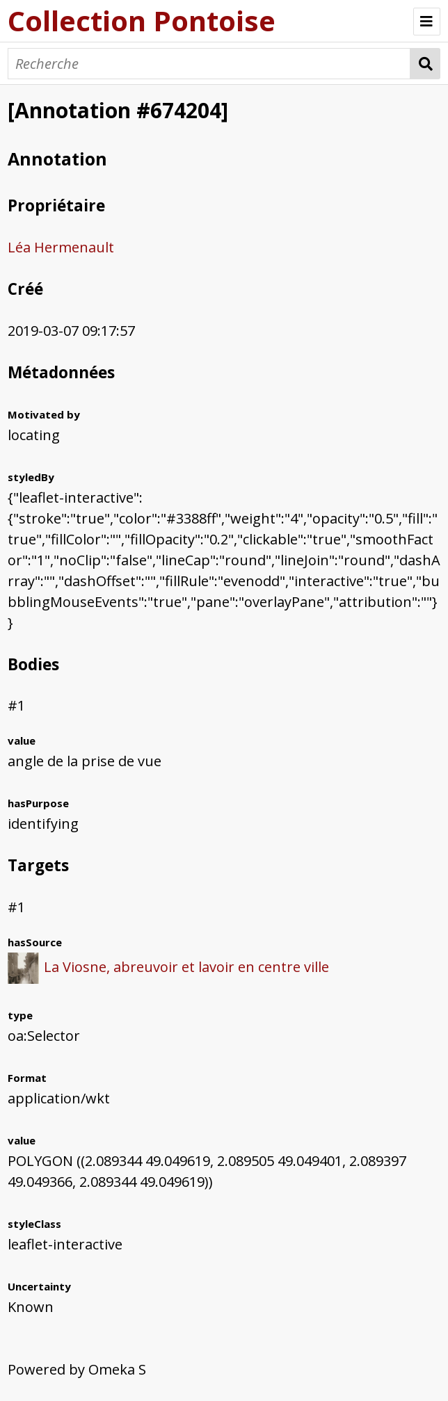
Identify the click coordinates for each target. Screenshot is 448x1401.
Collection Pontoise (141, 20)
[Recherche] (209, 63)
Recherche (425, 63)
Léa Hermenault (61, 247)
